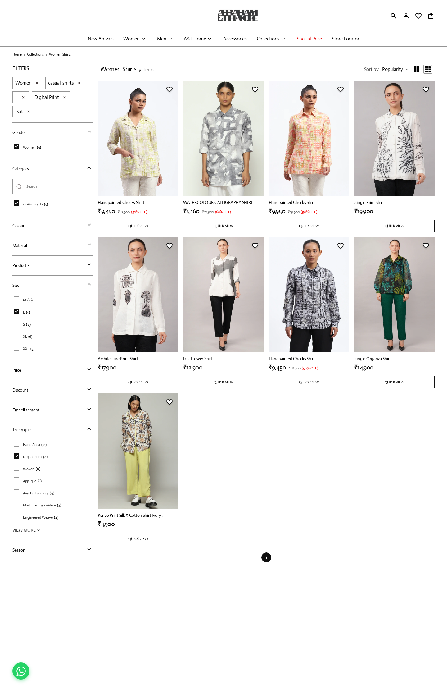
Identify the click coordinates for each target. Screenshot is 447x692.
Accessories (234, 38)
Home (17, 54)
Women (131, 38)
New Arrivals (100, 38)
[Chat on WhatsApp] (20, 671)
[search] (393, 16)
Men (161, 38)
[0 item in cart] (431, 16)
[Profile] (406, 16)
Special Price (309, 38)
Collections (268, 38)
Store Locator (345, 38)
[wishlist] (418, 16)
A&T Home (195, 38)
